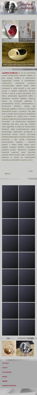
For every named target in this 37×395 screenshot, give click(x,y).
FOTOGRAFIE (6, 372)
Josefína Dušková (27, 6)
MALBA (4, 377)
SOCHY (4, 368)
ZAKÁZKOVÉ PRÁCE (9, 386)
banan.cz (17, 393)
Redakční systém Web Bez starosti (16, 394)
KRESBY (5, 381)
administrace (23, 393)
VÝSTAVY (5, 363)
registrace (27, 394)
